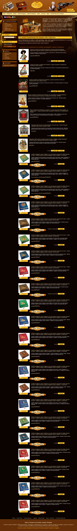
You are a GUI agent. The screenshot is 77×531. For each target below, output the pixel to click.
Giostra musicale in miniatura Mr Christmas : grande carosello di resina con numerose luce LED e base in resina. (47, 80)
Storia (6, 23)
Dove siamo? (7, 58)
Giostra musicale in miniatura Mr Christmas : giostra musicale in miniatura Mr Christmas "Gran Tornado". (48, 65)
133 (31, 145)
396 (32, 70)
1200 (37, 55)
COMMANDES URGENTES (9, 65)
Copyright (35, 518)
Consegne (7, 57)
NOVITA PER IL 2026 (9, 30)
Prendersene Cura (8, 26)
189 (33, 161)
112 (33, 131)
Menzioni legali (8, 53)
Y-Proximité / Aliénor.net (60, 518)
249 (44, 193)
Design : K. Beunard (50, 518)
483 (31, 117)
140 (37, 161)
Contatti (13, 518)
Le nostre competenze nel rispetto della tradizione (38, 37)
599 (35, 86)
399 (36, 117)
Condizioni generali (27, 518)
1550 (32, 55)
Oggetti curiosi (8, 28)
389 (30, 101)
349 (34, 101)
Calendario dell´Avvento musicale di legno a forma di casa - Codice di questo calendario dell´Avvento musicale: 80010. (49, 126)
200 (48, 193)
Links (6, 27)
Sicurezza (7, 54)
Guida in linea (19, 518)
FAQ (6, 55)
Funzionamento (8, 24)
